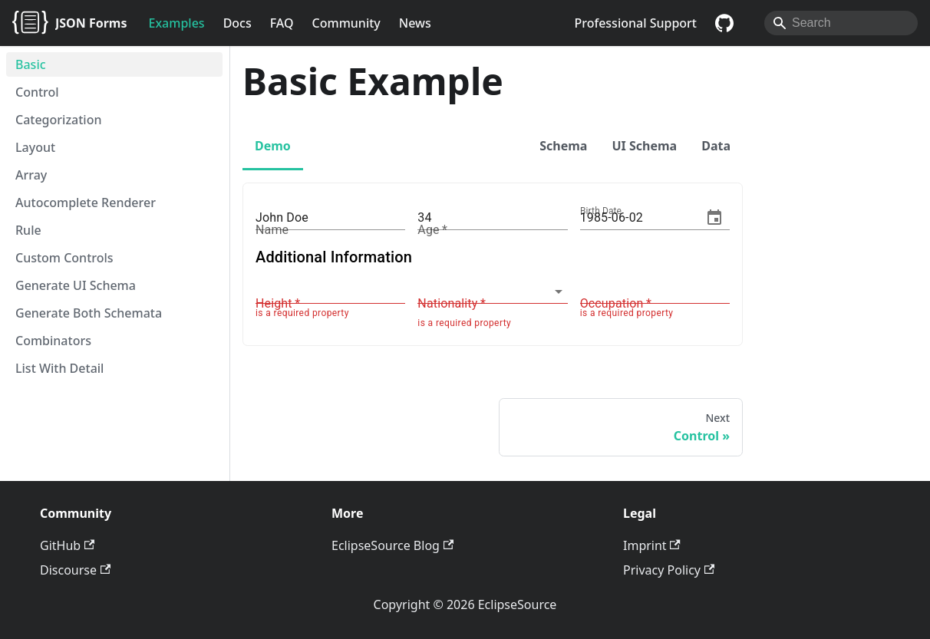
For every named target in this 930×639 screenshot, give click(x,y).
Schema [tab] (563, 145)
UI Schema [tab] (644, 145)
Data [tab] (715, 145)
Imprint (652, 545)
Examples (177, 23)
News (415, 23)
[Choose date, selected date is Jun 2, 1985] (714, 218)
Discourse (75, 570)
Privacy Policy (668, 570)
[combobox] (480, 291)
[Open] (558, 291)
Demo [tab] (273, 145)
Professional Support (635, 23)
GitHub (67, 545)
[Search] (841, 23)
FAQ (282, 23)
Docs (237, 23)
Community (346, 23)
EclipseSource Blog (392, 545)
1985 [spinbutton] (594, 217)
